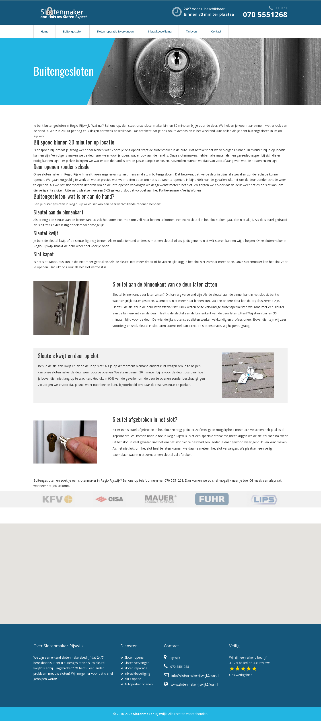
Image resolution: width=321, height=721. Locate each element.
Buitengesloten (72, 31)
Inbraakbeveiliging (159, 31)
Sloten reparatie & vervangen (115, 31)
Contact (216, 31)
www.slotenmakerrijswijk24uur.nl (191, 684)
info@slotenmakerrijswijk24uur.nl (191, 675)
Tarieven (191, 31)
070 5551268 (265, 14)
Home (44, 31)
